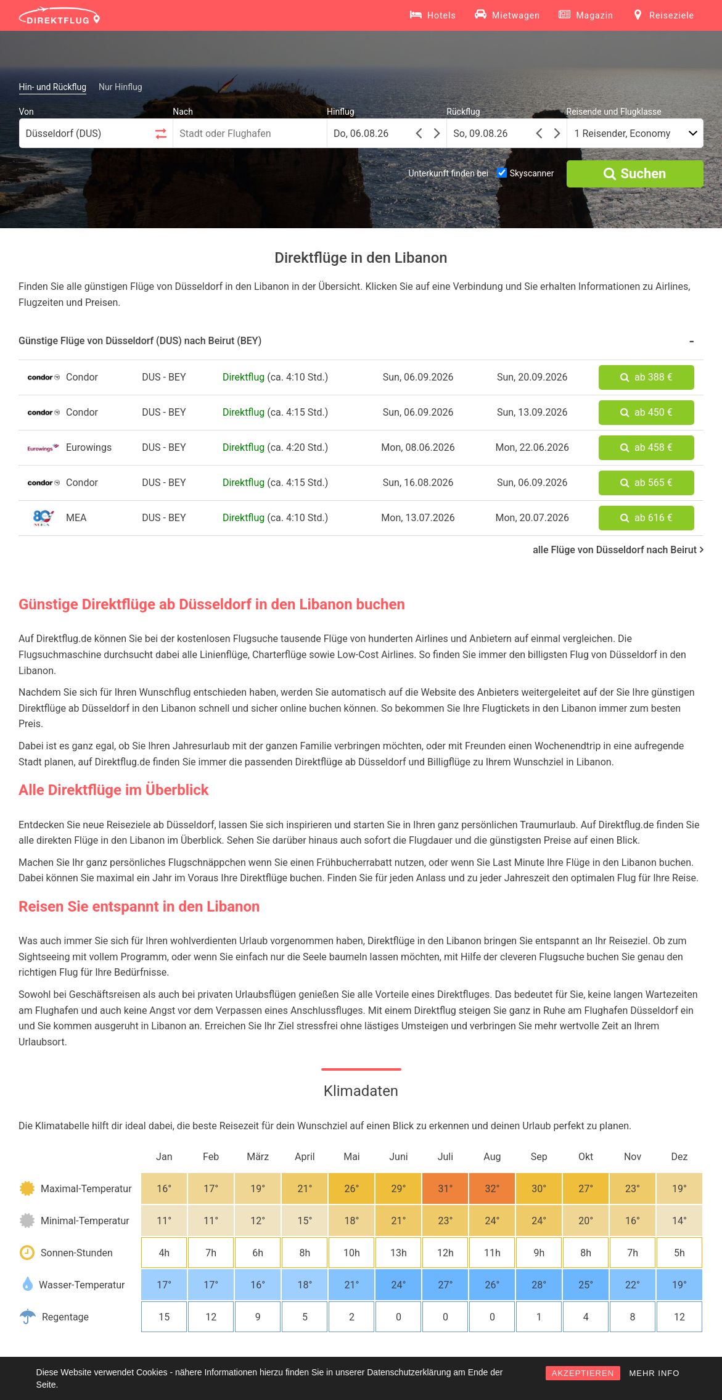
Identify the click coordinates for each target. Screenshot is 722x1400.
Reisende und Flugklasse (614, 112)
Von (26, 112)
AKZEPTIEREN (583, 1373)
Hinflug (341, 112)
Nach (183, 112)
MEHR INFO (654, 1373)
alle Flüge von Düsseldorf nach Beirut (618, 550)
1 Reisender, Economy (623, 133)
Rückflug (463, 112)
